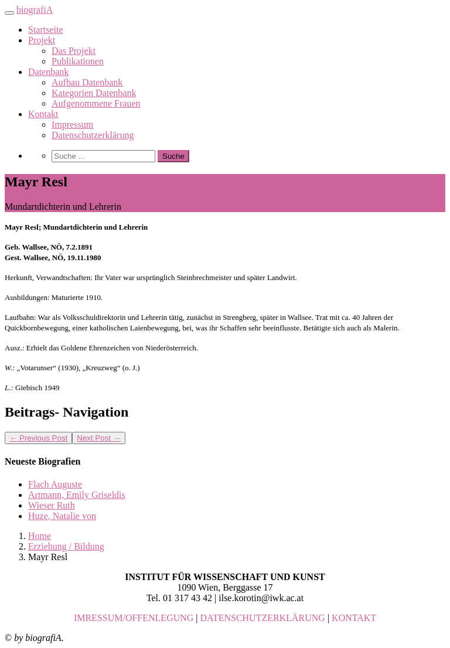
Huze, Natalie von (62, 516)
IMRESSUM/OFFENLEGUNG (133, 618)
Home (39, 536)
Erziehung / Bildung (66, 546)
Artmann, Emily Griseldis (76, 495)
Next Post (99, 438)
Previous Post (38, 438)
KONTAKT (354, 618)
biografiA (34, 10)
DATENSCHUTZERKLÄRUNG (262, 618)
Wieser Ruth (51, 505)
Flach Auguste (55, 484)
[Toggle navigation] (9, 13)
